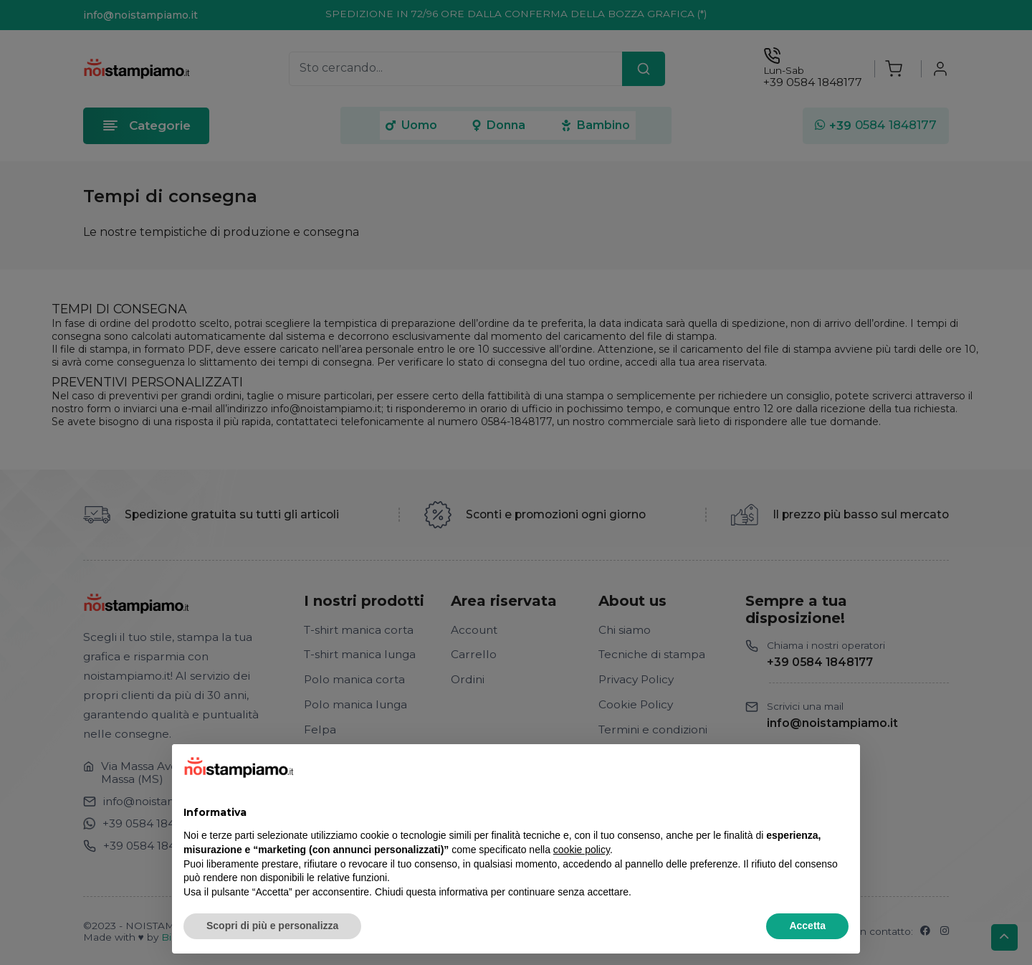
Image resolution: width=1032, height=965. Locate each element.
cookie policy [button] (581, 849)
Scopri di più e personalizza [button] (272, 925)
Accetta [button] (807, 925)
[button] (841, 767)
